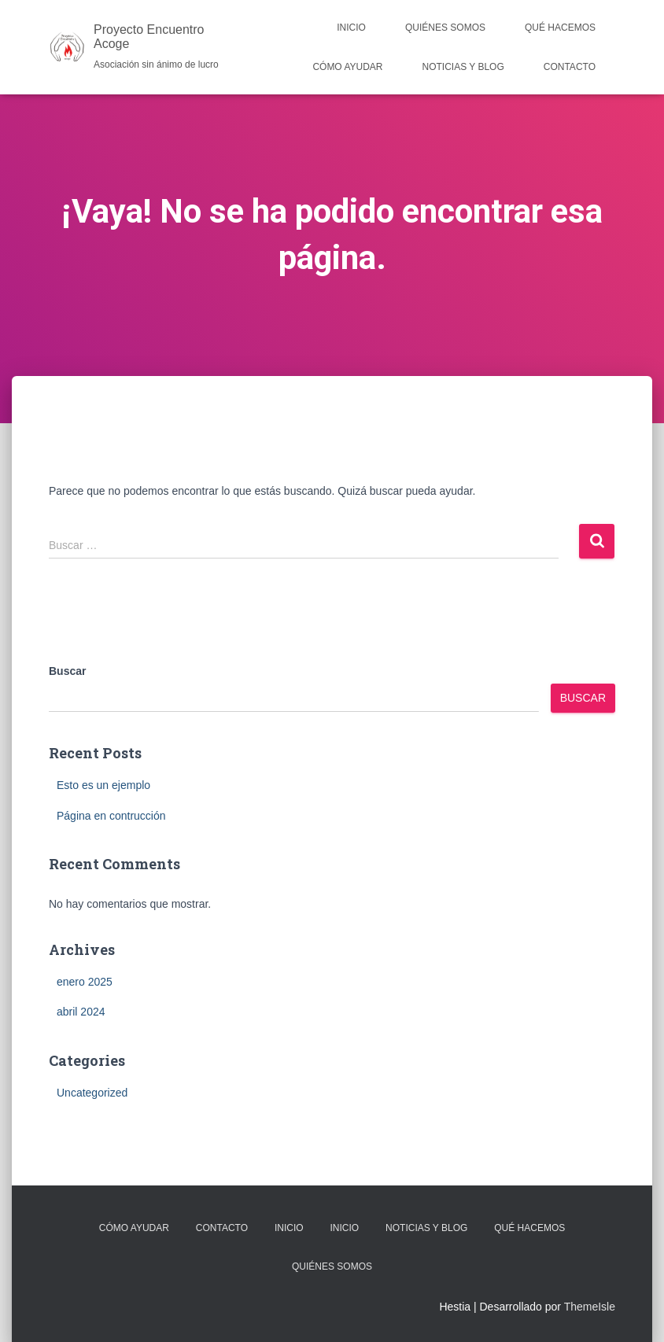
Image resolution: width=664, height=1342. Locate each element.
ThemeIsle (589, 1306)
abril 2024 (81, 1011)
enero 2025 (85, 981)
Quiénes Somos (445, 27)
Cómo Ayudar (347, 66)
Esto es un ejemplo (103, 785)
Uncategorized (92, 1092)
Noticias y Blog (463, 66)
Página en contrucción (111, 815)
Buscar (67, 671)
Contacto (570, 66)
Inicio (351, 27)
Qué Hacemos (560, 27)
